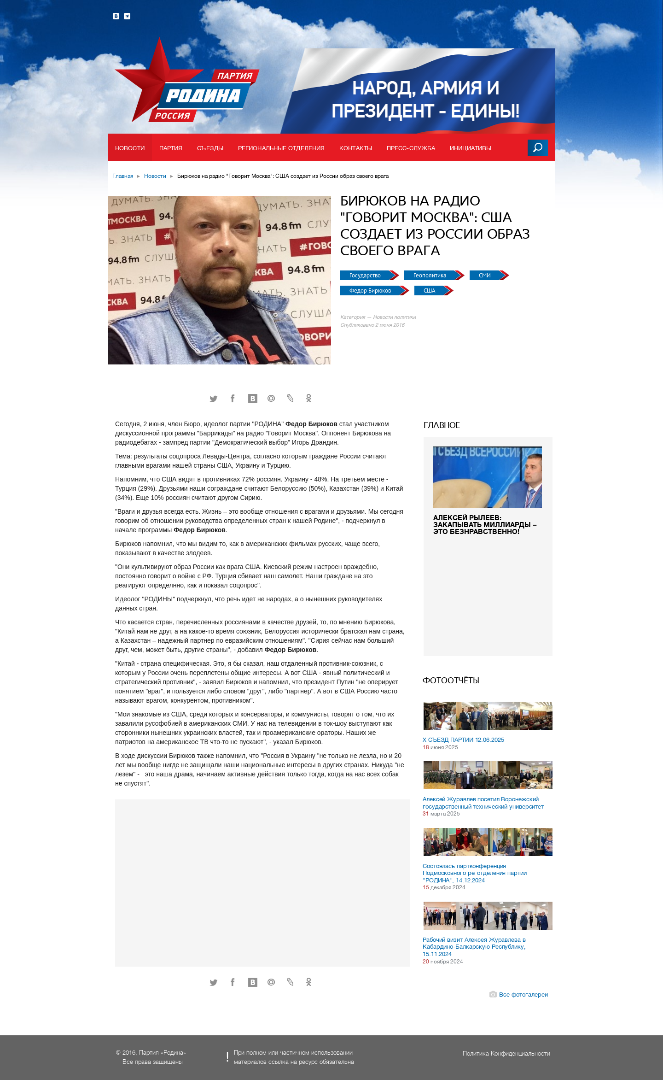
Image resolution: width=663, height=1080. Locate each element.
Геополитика (430, 275)
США (430, 290)
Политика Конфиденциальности (506, 1053)
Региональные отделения (281, 148)
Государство (365, 275)
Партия (171, 148)
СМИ (485, 275)
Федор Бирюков (370, 290)
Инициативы (470, 148)
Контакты (355, 148)
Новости (130, 148)
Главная (122, 176)
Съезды (210, 148)
